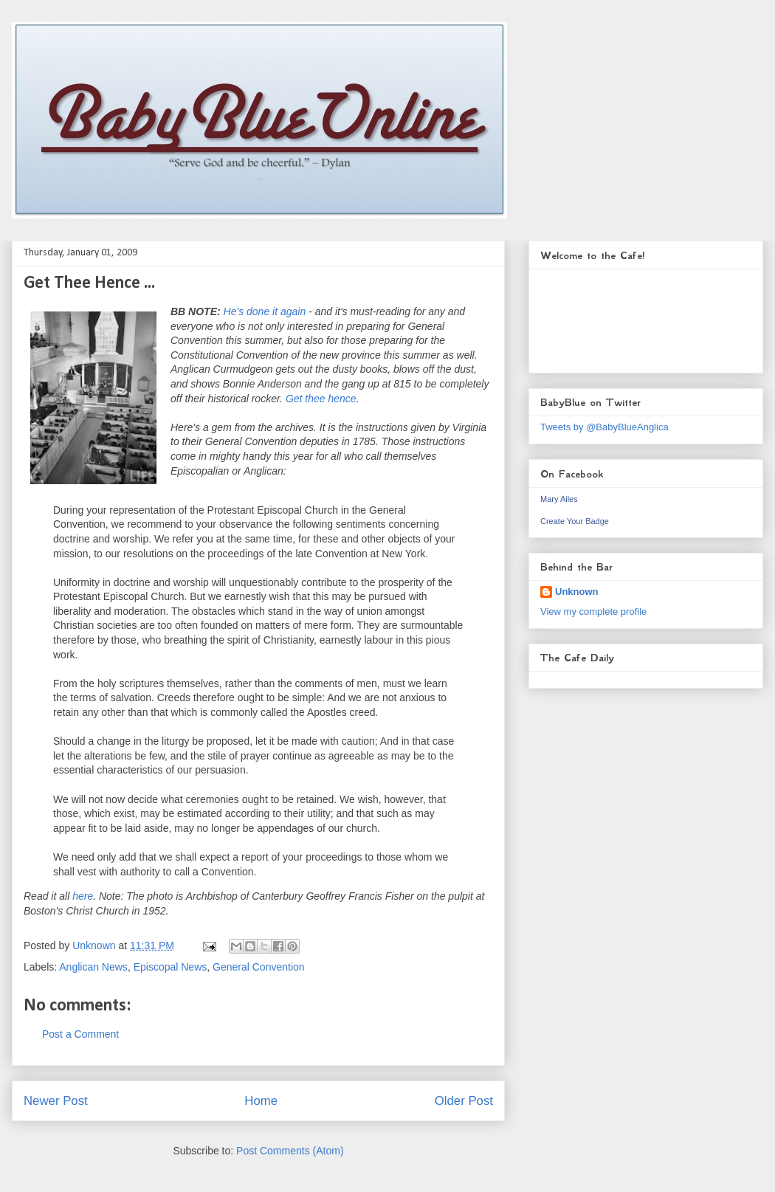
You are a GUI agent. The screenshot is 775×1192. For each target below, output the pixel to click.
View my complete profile (593, 611)
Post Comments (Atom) (289, 1151)
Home (261, 1101)
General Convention (259, 967)
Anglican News (93, 967)
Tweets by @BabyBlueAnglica (604, 427)
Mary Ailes (559, 499)
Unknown (577, 591)
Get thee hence (321, 398)
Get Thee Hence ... (89, 283)
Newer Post (56, 1101)
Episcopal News (170, 967)
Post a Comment (80, 1034)
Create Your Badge (574, 521)
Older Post (464, 1101)
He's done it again (265, 311)
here (82, 896)
